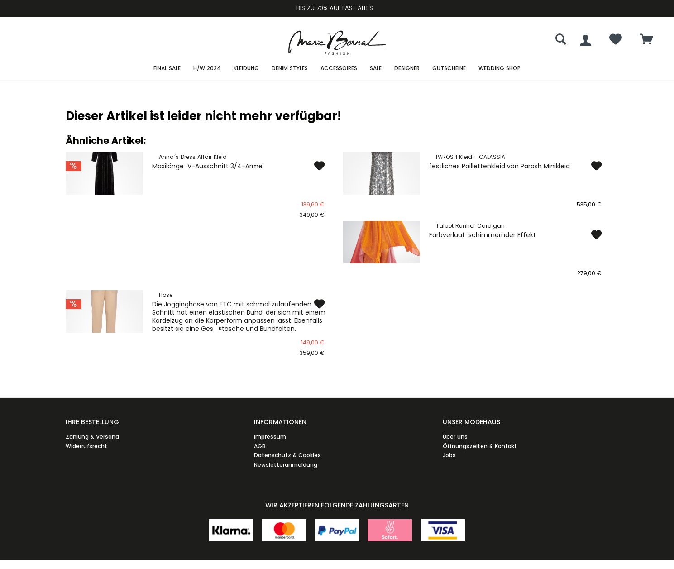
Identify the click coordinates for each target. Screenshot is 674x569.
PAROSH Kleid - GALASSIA (470, 157)
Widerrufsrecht (86, 446)
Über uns (455, 436)
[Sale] (375, 68)
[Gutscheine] (449, 68)
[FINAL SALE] (167, 68)
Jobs (449, 455)
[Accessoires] (338, 68)
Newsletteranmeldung (285, 465)
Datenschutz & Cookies (287, 455)
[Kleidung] (246, 68)
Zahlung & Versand (92, 436)
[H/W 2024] (207, 68)
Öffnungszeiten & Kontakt (480, 446)
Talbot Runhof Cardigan (470, 226)
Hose (165, 295)
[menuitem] (646, 40)
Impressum (270, 436)
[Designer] (407, 68)
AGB (260, 446)
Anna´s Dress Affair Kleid (193, 157)
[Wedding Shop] (499, 68)
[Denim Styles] (289, 68)
